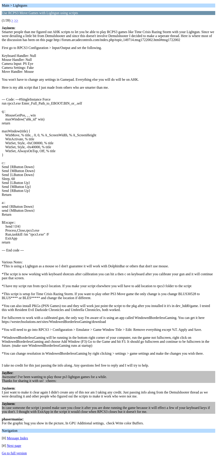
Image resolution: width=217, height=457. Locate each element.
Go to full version (14, 453)
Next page (14, 446)
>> (16, 20)
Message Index (17, 438)
